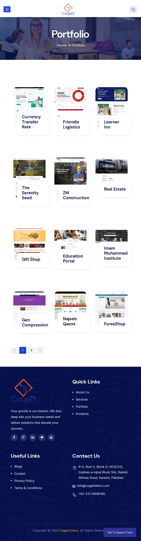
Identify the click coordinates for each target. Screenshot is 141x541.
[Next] (39, 350)
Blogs (18, 466)
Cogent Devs (69, 530)
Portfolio (82, 406)
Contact (19, 473)
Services (82, 399)
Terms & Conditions (28, 488)
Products (82, 414)
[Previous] (14, 350)
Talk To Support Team (120, 532)
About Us (82, 392)
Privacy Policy (24, 481)
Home (62, 45)
